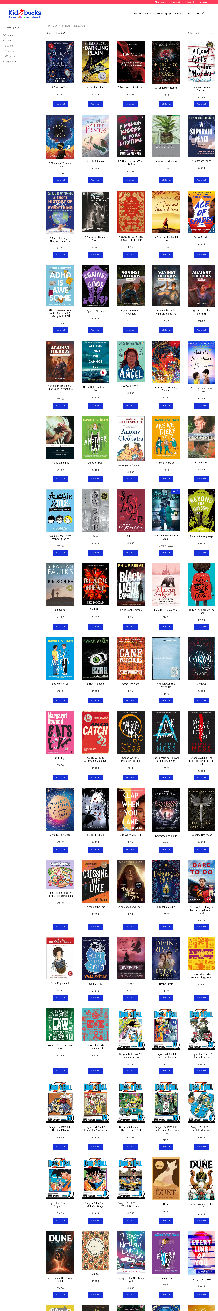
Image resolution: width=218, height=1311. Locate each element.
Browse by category (144, 13)
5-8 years (8, 46)
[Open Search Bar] (203, 13)
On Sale (190, 13)
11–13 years (9, 56)
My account (160, 2)
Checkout (175, 2)
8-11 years (8, 51)
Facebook (189, 2)
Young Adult (9, 62)
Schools (179, 13)
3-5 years (8, 41)
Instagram (204, 2)
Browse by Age (164, 13)
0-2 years (8, 35)
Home (49, 26)
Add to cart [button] (60, 104)
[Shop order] (200, 33)
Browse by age (62, 26)
